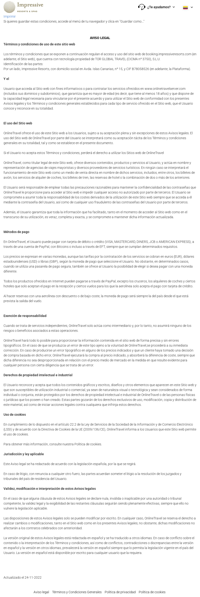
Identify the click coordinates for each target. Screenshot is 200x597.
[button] (156, 7)
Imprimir (10, 16)
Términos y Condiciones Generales (77, 592)
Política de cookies (152, 592)
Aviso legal (41, 592)
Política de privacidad (120, 592)
